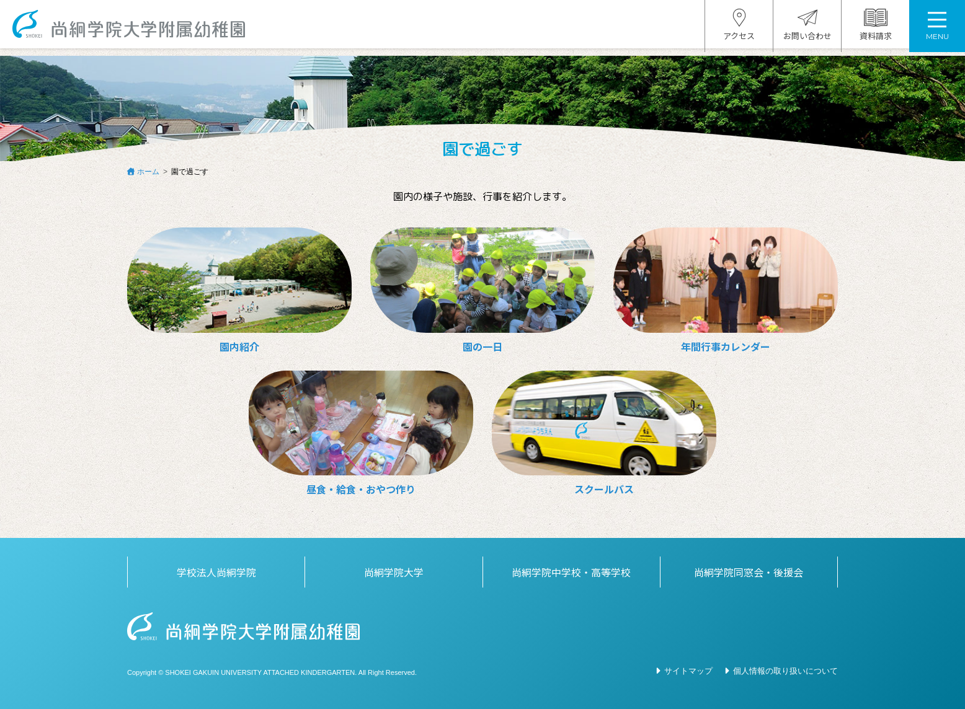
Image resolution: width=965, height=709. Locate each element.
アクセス (739, 29)
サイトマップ (688, 671)
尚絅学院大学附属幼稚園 (135, 28)
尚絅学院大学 (394, 572)
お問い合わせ (807, 29)
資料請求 (876, 29)
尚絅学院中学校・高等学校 (571, 572)
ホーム (148, 171)
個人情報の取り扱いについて (785, 671)
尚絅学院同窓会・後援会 (748, 572)
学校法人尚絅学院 (216, 572)
